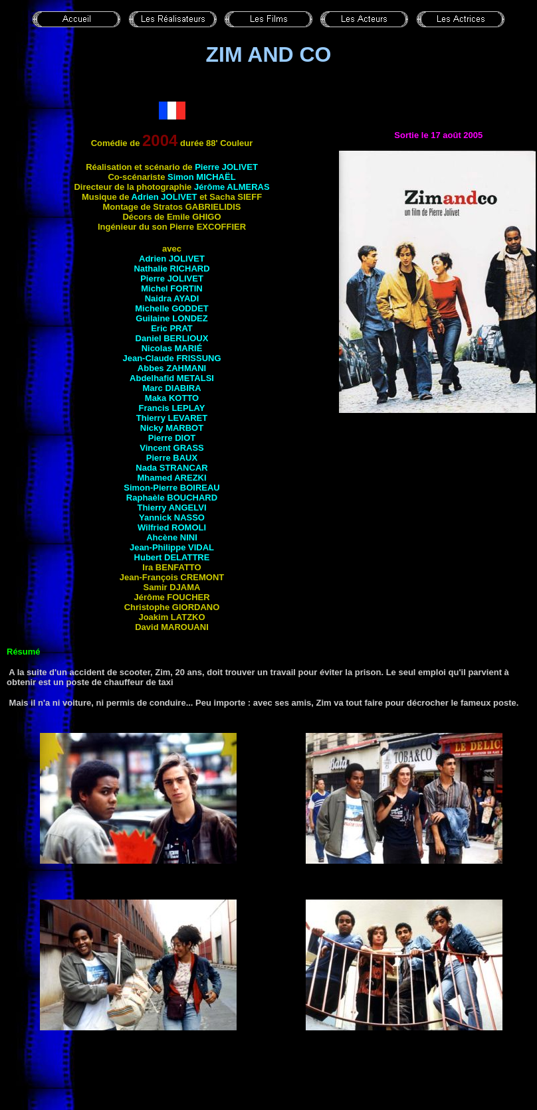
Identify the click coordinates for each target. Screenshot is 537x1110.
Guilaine (171, 318)
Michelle (172, 308)
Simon (181, 177)
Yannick (172, 517)
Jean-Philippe (172, 547)
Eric (172, 328)
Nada (171, 468)
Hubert (172, 557)
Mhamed (171, 478)
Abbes (172, 368)
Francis (172, 408)
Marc (171, 388)
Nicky (171, 428)
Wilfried (172, 527)
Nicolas (172, 348)
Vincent (172, 448)
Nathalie (171, 269)
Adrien (172, 259)
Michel (171, 288)
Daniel (172, 338)
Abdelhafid (172, 378)
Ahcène (171, 537)
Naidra (172, 298)
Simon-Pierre (171, 488)
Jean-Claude (171, 358)
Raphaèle (171, 498)
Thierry (171, 418)
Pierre (226, 167)
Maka (172, 398)
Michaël (215, 177)
